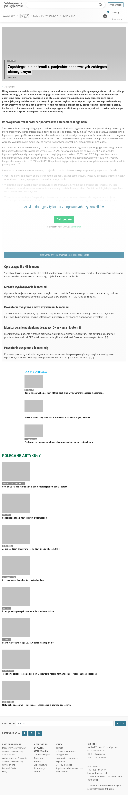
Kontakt (59, 747)
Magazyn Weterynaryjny (14, 747)
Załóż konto (76, 226)
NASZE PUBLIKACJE (11, 744)
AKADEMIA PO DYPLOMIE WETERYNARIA (41, 748)
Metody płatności (63, 764)
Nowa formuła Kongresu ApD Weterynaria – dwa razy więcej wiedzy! (57, 417)
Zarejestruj (117, 19)
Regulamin (60, 761)
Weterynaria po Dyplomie (14, 758)
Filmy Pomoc (61, 771)
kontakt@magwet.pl (97, 773)
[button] (10, 16)
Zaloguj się (64, 219)
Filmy (65, 16)
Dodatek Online (9, 768)
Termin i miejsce (42, 754)
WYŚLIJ (120, 724)
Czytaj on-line (8, 754)
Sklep (72, 16)
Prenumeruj (115, 4)
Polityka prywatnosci (65, 751)
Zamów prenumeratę (12, 751)
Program (38, 758)
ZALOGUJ (115, 12)
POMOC (59, 744)
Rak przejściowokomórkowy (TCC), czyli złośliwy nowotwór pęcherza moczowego (64, 393)
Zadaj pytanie (62, 754)
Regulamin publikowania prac (69, 768)
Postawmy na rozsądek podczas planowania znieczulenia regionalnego (59, 442)
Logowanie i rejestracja (66, 758)
